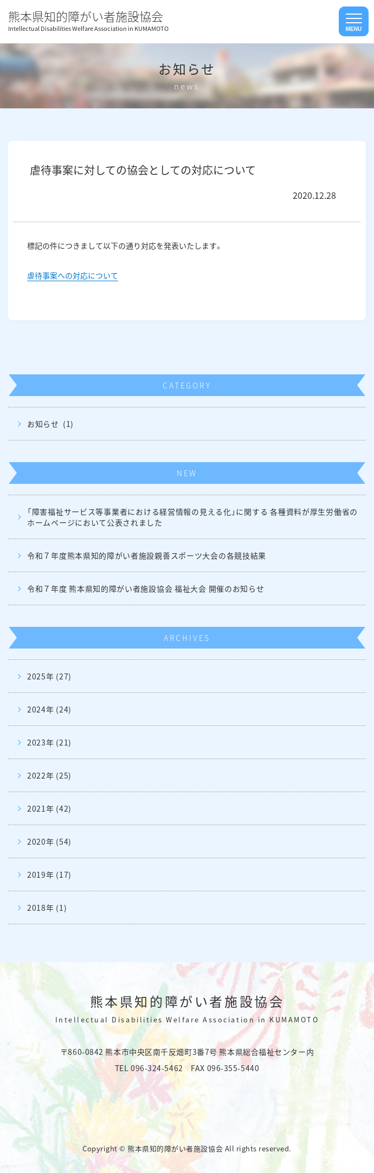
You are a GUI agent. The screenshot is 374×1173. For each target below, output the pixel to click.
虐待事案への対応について (72, 275)
